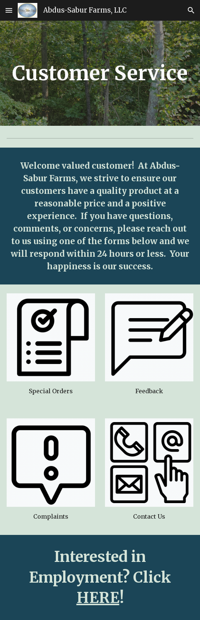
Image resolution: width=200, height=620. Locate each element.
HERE (98, 598)
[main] (100, 73)
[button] (9, 10)
